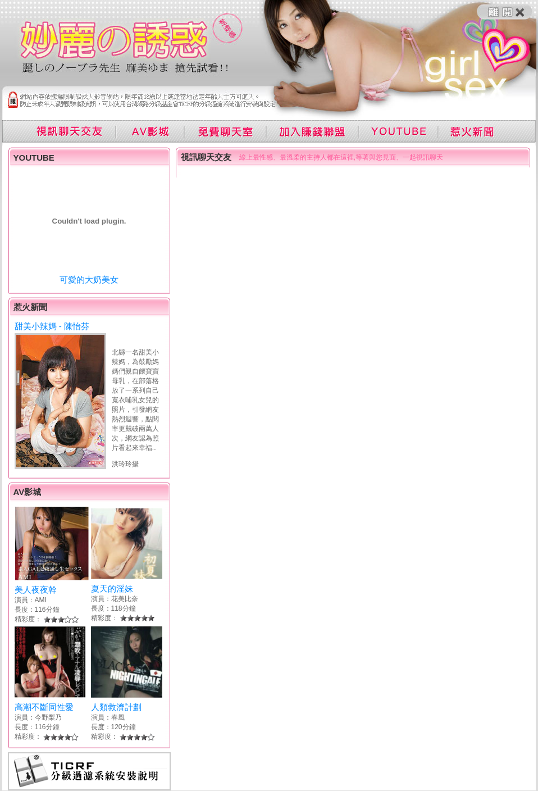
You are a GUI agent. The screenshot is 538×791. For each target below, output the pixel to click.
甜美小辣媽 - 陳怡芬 (52, 326)
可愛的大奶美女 (89, 279)
